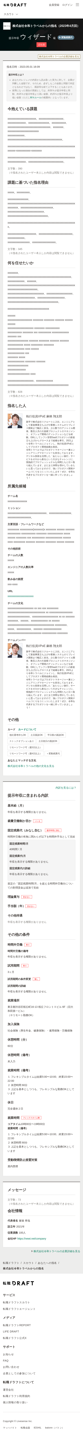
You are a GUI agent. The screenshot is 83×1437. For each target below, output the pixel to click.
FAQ (6, 1360)
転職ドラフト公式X (15, 1338)
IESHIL (38, 1427)
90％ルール (35, 97)
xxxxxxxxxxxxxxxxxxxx (21, 596)
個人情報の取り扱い (15, 1402)
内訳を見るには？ (66, 787)
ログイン (67, 4)
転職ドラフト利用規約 (16, 1396)
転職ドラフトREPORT (17, 1325)
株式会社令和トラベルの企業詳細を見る (59, 56)
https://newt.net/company (31, 1238)
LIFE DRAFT (11, 1331)
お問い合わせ (11, 1366)
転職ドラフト (11, 1262)
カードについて (27, 729)
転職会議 (25, 1427)
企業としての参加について (19, 1373)
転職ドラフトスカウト (16, 1302)
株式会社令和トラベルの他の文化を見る (31, 765)
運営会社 (8, 1389)
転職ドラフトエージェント (19, 1308)
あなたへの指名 (47, 1262)
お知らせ (8, 1354)
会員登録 (54, 4)
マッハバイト (10, 1427)
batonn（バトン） (54, 1427)
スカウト (28, 1262)
